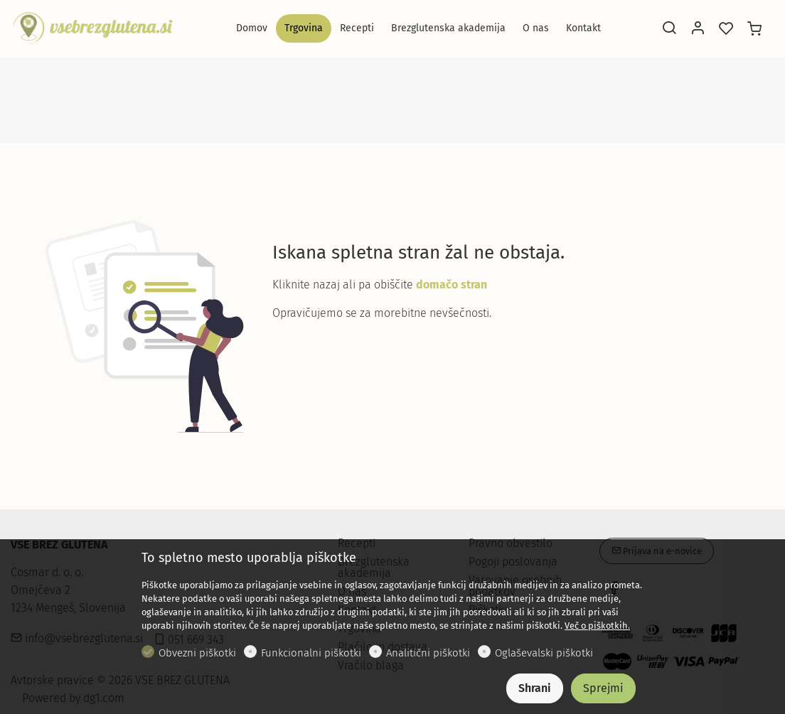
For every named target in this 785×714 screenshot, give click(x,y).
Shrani (534, 688)
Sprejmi (603, 688)
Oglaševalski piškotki (544, 653)
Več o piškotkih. (597, 625)
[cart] (754, 29)
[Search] (669, 29)
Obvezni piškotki (197, 653)
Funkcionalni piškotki (311, 653)
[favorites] (726, 29)
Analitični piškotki (428, 653)
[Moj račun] (697, 29)
